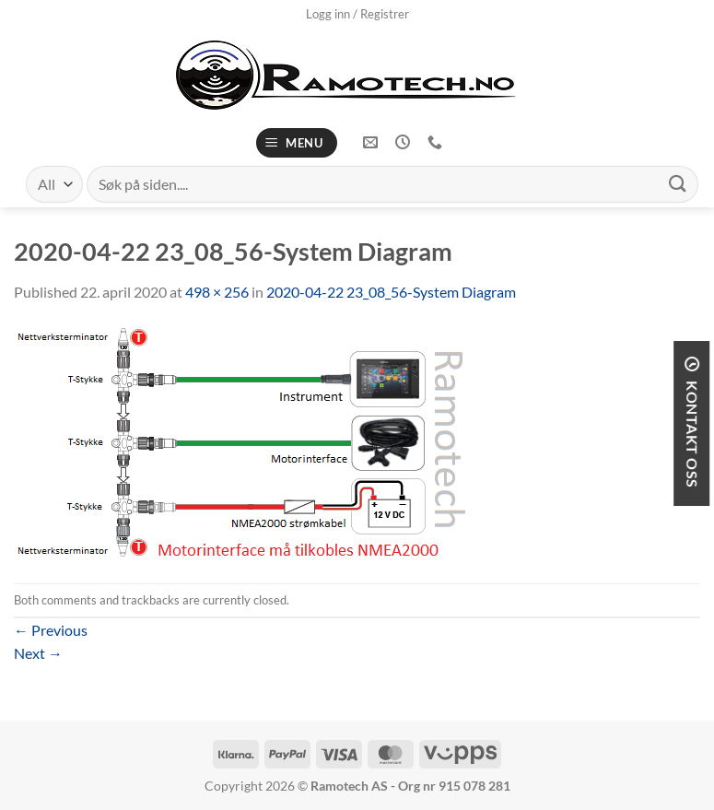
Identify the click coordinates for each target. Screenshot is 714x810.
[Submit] (678, 184)
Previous (51, 630)
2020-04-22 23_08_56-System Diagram (391, 291)
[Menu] (296, 143)
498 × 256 (217, 291)
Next (38, 653)
